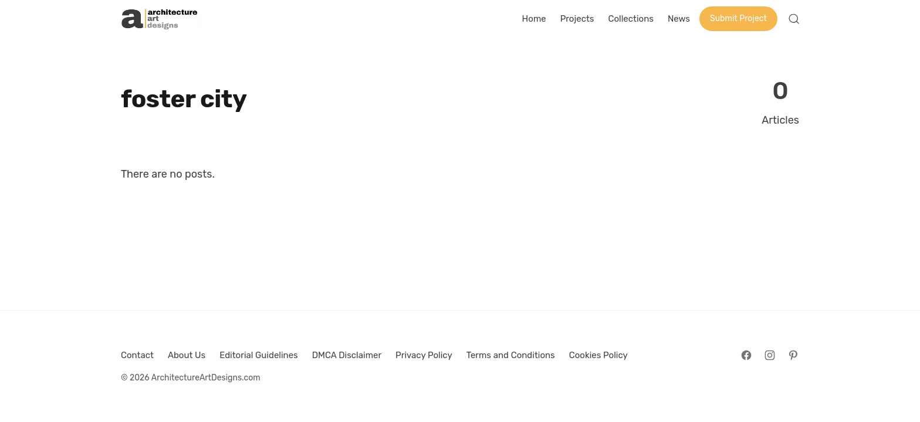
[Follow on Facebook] (746, 355)
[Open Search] (794, 18)
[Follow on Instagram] (769, 355)
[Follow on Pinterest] (793, 355)
